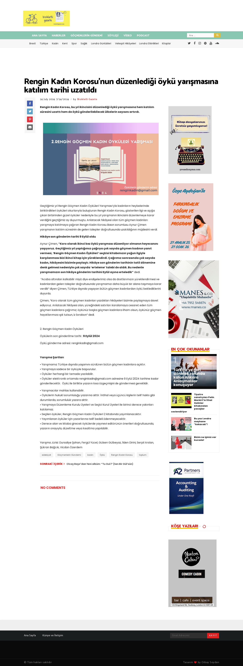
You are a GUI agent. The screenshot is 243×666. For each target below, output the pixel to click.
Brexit (32, 43)
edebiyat (46, 454)
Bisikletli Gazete (87, 99)
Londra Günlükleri (101, 43)
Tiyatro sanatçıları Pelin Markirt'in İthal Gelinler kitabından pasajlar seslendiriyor (192, 403)
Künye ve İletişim (53, 635)
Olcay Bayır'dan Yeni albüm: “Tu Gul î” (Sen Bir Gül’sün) (99, 464)
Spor (74, 43)
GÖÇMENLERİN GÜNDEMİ (86, 35)
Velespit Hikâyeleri (125, 43)
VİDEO (128, 35)
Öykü (102, 454)
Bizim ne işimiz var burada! (205, 438)
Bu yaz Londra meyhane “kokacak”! (202, 421)
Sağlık (84, 43)
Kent (65, 43)
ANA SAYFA (39, 35)
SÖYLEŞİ (112, 35)
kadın (90, 454)
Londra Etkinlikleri (149, 43)
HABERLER (58, 35)
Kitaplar (166, 43)
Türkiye (44, 43)
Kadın (55, 43)
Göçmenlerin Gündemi (69, 454)
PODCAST (143, 35)
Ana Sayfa (30, 635)
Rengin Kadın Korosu (122, 454)
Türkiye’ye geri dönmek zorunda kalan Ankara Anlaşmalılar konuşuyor (189, 377)
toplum (142, 454)
